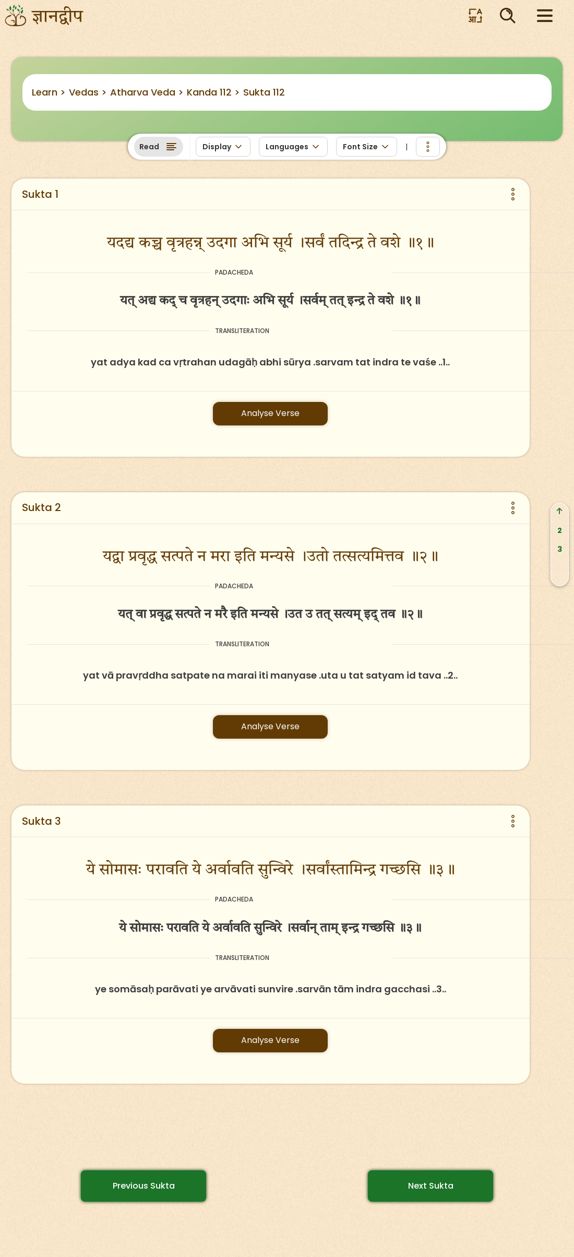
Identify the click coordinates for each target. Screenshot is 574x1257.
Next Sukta (430, 1186)
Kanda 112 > (213, 92)
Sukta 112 (264, 92)
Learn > (49, 92)
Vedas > (88, 92)
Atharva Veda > (147, 92)
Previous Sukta (144, 1186)
